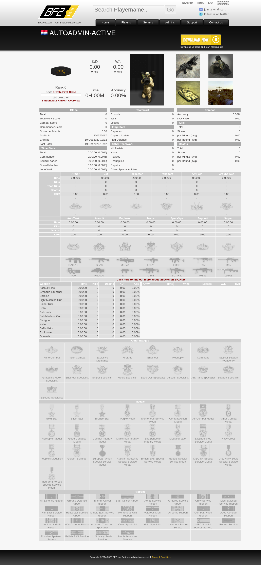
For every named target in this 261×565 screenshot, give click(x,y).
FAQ (210, 3)
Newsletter (187, 3)
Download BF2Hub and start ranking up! (202, 47)
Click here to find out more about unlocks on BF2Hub (151, 279)
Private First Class (64, 92)
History (200, 3)
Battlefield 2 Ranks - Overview (61, 100)
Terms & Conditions (161, 557)
